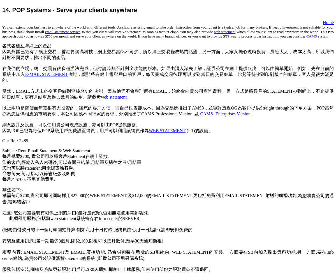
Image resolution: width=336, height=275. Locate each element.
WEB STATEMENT (167, 130)
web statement (224, 32)
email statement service (62, 32)
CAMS (312, 36)
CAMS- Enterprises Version (225, 113)
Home (328, 22)
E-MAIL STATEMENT (46, 74)
